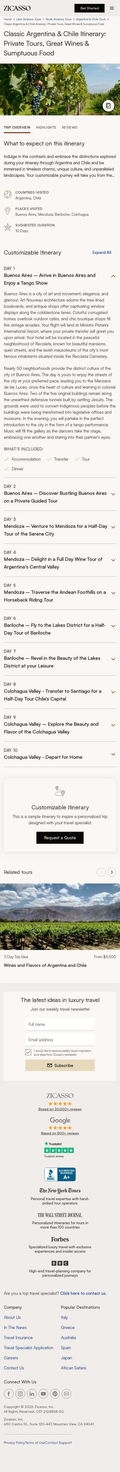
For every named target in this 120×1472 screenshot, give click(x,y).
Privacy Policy (14, 1442)
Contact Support (58, 1442)
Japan (66, 1357)
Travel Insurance (18, 1337)
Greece (68, 1327)
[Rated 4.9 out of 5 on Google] (60, 1126)
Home (8, 19)
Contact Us (14, 1367)
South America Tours (58, 19)
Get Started (89, 8)
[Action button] (111, 8)
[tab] (17, 127)
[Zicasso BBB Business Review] (60, 1174)
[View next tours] (111, 872)
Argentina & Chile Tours (91, 19)
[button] (60, 372)
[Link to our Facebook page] (8, 1394)
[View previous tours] (101, 872)
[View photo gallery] (108, 105)
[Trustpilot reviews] (60, 1149)
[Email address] (60, 1040)
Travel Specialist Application (28, 1347)
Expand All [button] (102, 252)
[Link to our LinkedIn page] (32, 1394)
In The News (15, 1327)
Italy (64, 1317)
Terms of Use (35, 1442)
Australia (68, 1337)
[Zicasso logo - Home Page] (17, 8)
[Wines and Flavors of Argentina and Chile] (60, 965)
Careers (11, 1357)
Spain (66, 1347)
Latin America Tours (28, 19)
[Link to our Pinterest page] (55, 1394)
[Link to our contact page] (66, 1394)
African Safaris (73, 1367)
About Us (12, 1317)
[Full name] (60, 1024)
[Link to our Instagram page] (20, 1394)
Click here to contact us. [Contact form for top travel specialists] (83, 1293)
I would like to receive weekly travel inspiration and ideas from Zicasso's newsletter (62, 1052)
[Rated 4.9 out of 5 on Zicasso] (60, 1102)
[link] (60, 928)
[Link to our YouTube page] (43, 1394)
